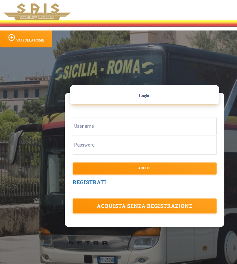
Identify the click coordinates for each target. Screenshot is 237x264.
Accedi (144, 168)
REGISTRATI (89, 182)
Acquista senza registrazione (144, 205)
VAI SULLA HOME (26, 37)
